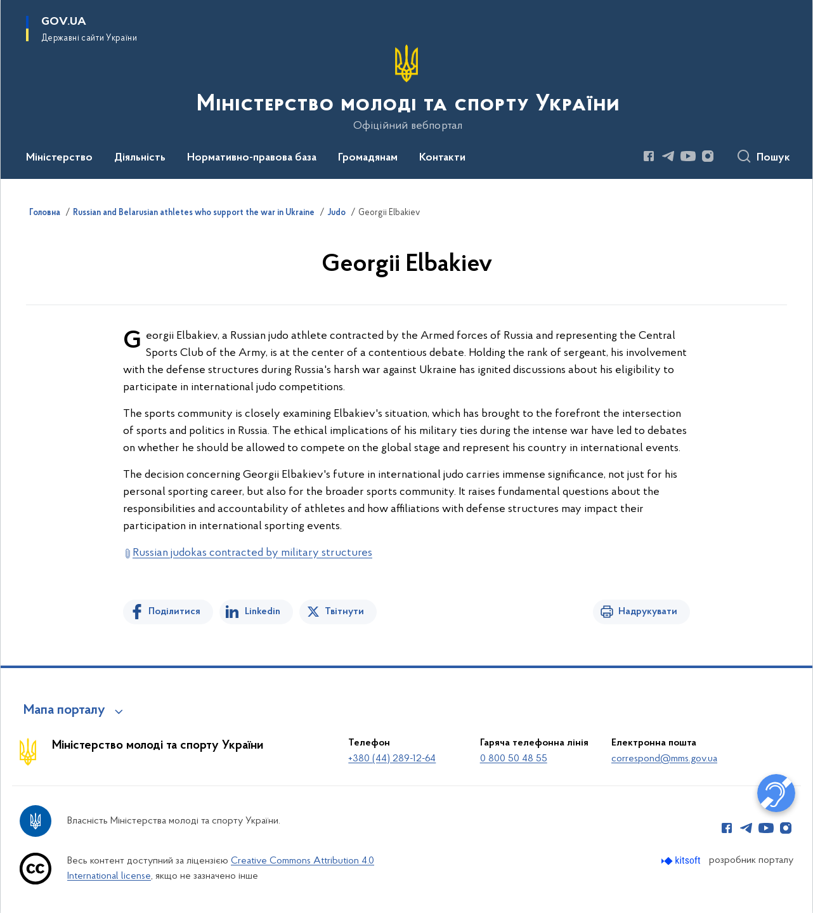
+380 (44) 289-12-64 (392, 759)
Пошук (773, 158)
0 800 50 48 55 (513, 759)
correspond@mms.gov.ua (664, 759)
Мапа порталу (64, 711)
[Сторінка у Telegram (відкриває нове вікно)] (668, 156)
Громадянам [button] (368, 158)
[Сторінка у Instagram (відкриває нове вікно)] (707, 156)
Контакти (442, 158)
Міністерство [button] (59, 158)
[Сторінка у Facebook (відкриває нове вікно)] (648, 156)
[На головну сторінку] (406, 88)
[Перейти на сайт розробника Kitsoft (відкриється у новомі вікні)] (682, 860)
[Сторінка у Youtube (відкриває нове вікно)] (688, 156)
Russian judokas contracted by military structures (252, 553)
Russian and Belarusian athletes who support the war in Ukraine (194, 213)
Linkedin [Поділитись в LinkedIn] (262, 612)
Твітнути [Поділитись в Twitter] (344, 612)
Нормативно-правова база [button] (251, 158)
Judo (336, 213)
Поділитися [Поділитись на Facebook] (174, 612)
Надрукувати (647, 612)
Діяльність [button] (140, 158)
